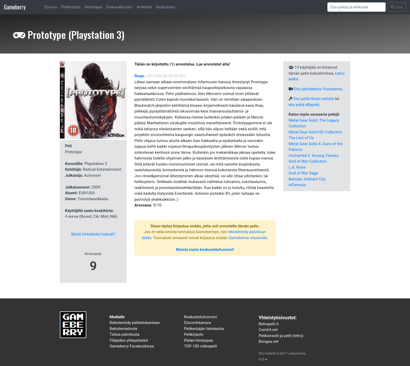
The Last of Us (301, 137)
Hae (397, 7)
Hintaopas (93, 7)
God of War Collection (308, 161)
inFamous (297, 184)
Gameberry (15, 7)
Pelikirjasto (71, 7)
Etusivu (51, 7)
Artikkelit (144, 7)
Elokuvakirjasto (119, 7)
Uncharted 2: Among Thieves (314, 155)
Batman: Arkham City (307, 179)
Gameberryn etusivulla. (248, 237)
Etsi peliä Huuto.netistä (313, 98)
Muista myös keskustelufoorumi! (205, 249)
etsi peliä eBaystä (304, 104)
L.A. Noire (297, 167)
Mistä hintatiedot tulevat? (93, 234)
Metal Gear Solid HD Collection (315, 132)
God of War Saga (303, 173)
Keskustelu (165, 7)
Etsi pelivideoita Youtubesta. (318, 89)
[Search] (356, 7)
